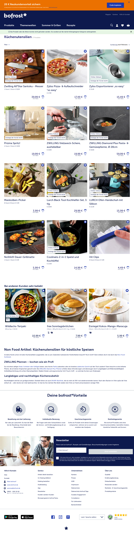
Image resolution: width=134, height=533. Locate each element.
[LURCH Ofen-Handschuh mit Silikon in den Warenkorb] (127, 213)
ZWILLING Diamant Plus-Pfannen (50, 373)
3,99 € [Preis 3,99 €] (35, 213)
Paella (55, 371)
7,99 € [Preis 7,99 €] (77, 339)
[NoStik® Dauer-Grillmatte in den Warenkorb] (42, 271)
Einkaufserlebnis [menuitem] (110, 484)
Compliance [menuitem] (75, 500)
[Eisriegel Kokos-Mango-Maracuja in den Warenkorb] (126, 340)
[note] (25, 331)
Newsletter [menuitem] (41, 494)
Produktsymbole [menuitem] (110, 494)
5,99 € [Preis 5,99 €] (35, 270)
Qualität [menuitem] (107, 477)
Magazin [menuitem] (108, 14)
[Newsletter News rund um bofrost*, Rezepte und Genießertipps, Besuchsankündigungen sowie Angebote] (94, 455)
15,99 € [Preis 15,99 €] (119, 213)
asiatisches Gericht (83, 371)
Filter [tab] (8, 45)
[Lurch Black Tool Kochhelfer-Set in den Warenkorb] (85, 213)
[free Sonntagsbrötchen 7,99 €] (67, 321)
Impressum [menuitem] (75, 487)
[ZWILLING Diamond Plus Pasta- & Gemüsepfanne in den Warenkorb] (127, 155)
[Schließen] (129, 2)
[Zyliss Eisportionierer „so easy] (127, 97)
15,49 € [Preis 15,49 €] (119, 97)
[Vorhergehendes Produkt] (6, 321)
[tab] (117, 25)
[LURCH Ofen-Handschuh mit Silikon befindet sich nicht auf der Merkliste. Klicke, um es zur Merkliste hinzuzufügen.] (127, 167)
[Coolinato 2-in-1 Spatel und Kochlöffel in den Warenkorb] (85, 271)
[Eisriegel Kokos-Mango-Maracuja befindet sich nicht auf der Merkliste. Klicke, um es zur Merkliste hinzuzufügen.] (127, 295)
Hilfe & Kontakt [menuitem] (124, 14)
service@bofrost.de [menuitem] (12, 490)
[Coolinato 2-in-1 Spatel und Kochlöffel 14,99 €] (67, 252)
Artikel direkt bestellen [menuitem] (45, 477)
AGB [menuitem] (72, 484)
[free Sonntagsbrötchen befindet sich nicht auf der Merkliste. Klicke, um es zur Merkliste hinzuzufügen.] (85, 295)
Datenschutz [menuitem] (75, 490)
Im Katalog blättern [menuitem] (44, 480)
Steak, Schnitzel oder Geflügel (29, 371)
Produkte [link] (9, 25)
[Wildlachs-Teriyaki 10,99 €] (25, 321)
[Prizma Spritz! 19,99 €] (24, 136)
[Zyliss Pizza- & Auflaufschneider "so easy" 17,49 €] (67, 78)
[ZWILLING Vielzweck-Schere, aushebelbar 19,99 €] (67, 136)
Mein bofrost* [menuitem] (10, 484)
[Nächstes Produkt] (127, 321)
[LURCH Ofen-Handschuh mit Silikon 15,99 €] (109, 194)
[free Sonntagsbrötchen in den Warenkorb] (85, 340)
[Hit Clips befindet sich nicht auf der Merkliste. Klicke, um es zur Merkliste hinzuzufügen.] (127, 225)
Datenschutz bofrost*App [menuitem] (79, 494)
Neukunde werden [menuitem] (111, 487)
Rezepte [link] (71, 25)
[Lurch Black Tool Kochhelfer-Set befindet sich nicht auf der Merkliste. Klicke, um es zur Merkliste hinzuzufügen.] (85, 167)
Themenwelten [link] (28, 25)
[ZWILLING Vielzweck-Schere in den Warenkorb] (85, 155)
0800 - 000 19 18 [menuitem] (11, 494)
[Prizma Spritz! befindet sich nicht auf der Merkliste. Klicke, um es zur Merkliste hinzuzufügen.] (42, 109)
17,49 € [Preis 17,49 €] (77, 97)
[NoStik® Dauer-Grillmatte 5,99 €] (24, 252)
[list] (67, 420)
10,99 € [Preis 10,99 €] (35, 339)
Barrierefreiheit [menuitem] (76, 507)
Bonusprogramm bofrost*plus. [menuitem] (48, 500)
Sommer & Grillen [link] (51, 25)
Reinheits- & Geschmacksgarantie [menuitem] (116, 490)
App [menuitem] (39, 490)
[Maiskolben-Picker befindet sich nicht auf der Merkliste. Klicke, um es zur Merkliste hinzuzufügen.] (42, 167)
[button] (115, 5)
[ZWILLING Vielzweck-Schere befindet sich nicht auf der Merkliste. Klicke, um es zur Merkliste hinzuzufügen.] (85, 109)
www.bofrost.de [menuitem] (11, 487)
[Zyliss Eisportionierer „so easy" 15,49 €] (109, 78)
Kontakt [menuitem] (6, 480)
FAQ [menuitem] (5, 477)
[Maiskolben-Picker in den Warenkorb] (42, 213)
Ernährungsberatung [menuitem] (111, 480)
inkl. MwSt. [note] (36, 342)
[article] (67, 370)
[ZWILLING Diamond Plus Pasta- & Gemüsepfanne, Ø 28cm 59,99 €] (109, 136)
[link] (23, 16)
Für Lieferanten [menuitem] (76, 504)
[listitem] (12, 319)
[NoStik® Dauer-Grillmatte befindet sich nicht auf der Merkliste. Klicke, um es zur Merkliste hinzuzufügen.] (42, 225)
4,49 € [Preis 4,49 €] (120, 270)
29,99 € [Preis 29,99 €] (77, 213)
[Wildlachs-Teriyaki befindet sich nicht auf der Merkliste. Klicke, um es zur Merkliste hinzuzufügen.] (43, 295)
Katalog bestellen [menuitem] (44, 484)
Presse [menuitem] (73, 480)
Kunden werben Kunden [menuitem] (46, 497)
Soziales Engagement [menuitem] (78, 497)
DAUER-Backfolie (57, 385)
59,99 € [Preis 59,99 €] (119, 155)
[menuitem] (9, 26)
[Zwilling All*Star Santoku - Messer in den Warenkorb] (42, 97)
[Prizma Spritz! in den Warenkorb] (42, 155)
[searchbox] (82, 25)
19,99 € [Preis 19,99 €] (34, 155)
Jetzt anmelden (124, 455)
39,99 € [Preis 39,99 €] (34, 97)
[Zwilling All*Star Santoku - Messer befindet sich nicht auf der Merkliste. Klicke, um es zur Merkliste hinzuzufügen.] (42, 52)
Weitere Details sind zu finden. (106, 464)
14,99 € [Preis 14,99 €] (77, 270)
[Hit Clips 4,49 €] (109, 252)
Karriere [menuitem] (115, 14)
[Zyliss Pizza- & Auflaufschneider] (85, 97)
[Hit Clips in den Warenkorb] (127, 271)
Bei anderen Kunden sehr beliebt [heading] (23, 289)
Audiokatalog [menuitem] (42, 487)
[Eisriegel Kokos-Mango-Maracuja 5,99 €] (109, 321)
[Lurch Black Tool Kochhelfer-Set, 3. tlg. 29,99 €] (67, 194)
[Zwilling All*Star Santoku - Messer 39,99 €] (24, 78)
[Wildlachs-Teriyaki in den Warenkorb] (43, 340)
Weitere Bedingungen (53, 7)
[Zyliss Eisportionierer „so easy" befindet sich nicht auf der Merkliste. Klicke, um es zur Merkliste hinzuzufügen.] (127, 52)
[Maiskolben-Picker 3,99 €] (24, 194)
